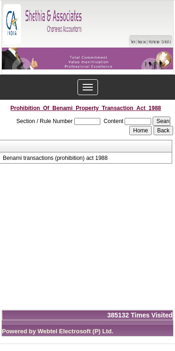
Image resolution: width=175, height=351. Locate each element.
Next (151, 68)
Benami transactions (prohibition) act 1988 (55, 158)
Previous (22, 68)
